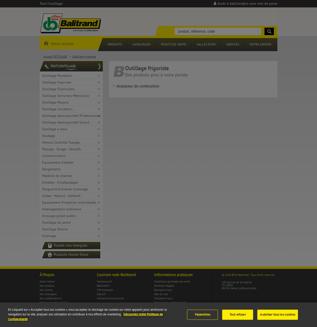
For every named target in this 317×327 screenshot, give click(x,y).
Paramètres (202, 316)
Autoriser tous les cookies (277, 316)
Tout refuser (238, 316)
